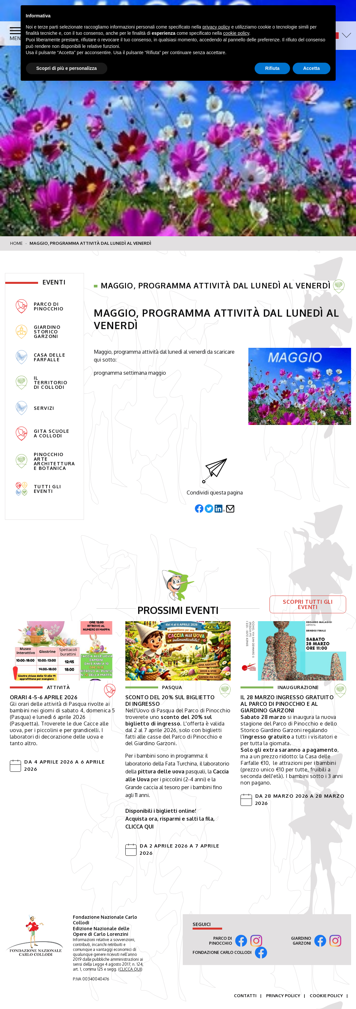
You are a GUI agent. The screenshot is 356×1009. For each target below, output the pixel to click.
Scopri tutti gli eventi (308, 604)
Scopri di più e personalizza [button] (66, 68)
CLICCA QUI (130, 969)
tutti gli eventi (38, 489)
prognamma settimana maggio (130, 372)
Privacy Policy (283, 995)
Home (16, 243)
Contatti (245, 995)
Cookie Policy (326, 995)
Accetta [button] (311, 68)
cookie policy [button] (236, 33)
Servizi (35, 408)
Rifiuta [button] (272, 68)
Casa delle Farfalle (40, 357)
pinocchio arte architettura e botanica (45, 461)
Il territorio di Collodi (41, 383)
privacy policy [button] (216, 27)
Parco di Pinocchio (40, 306)
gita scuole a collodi (42, 434)
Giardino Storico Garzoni (38, 332)
